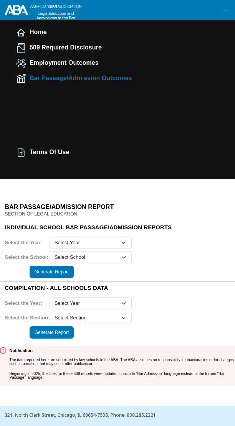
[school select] (91, 257)
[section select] (91, 318)
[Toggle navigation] (225, 12)
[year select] (91, 243)
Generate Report (52, 272)
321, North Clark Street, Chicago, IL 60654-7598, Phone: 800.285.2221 (80, 415)
